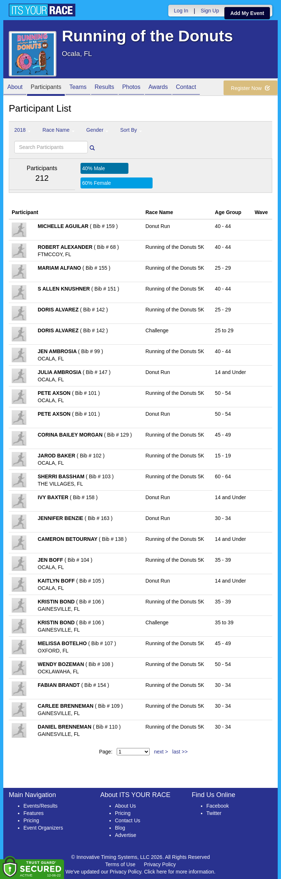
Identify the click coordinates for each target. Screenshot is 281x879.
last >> (180, 752)
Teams (77, 88)
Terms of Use (120, 864)
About (15, 88)
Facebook (217, 806)
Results (104, 88)
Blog (120, 828)
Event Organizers (43, 828)
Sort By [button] (131, 130)
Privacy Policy (160, 864)
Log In (181, 11)
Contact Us (127, 820)
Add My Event (247, 13)
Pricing (31, 820)
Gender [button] (97, 130)
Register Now (250, 88)
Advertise (125, 835)
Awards (158, 88)
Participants (46, 88)
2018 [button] (22, 130)
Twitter (213, 813)
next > (161, 752)
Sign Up (210, 11)
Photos (131, 88)
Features (33, 813)
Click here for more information (179, 872)
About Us (125, 806)
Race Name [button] (58, 130)
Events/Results (40, 806)
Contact (186, 88)
